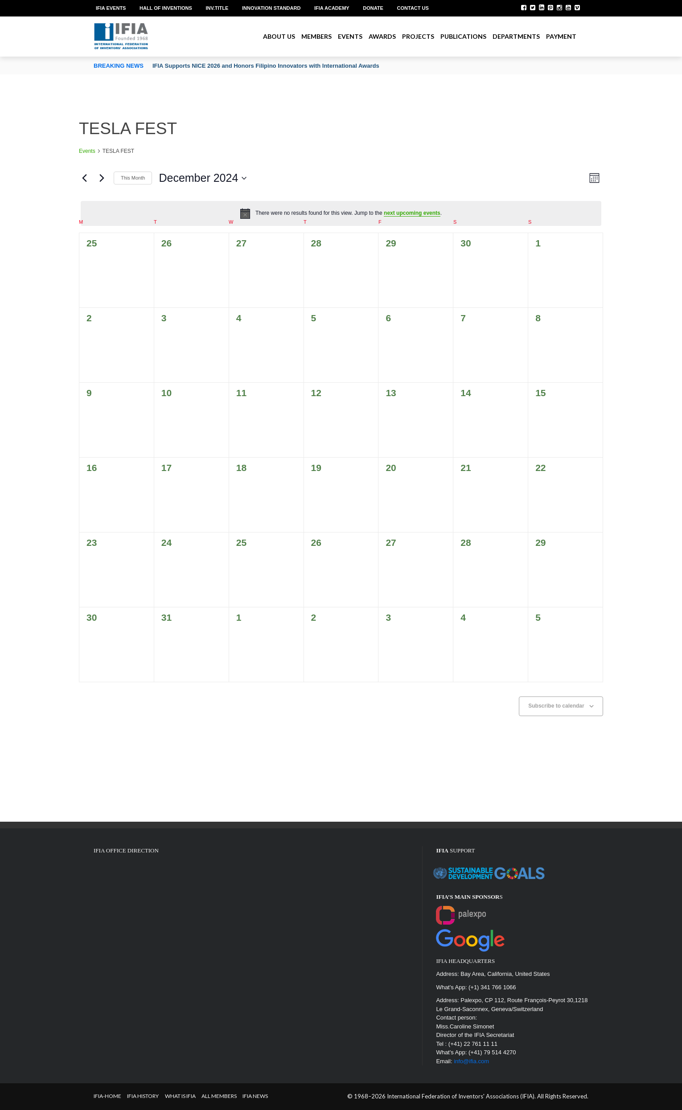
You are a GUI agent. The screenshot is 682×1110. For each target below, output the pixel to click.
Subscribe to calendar (556, 706)
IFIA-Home (107, 1096)
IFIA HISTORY (143, 1096)
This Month (133, 177)
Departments (516, 36)
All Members (219, 1096)
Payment (561, 36)
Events (350, 36)
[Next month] (101, 178)
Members (316, 36)
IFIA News (255, 1096)
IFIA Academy (331, 8)
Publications (463, 36)
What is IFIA (180, 1096)
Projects (418, 36)
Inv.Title (216, 8)
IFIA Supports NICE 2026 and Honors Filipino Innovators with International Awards (265, 65)
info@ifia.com (471, 1061)
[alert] (341, 213)
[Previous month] (84, 178)
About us (279, 36)
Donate (373, 8)
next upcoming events (412, 213)
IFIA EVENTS (111, 8)
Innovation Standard (271, 8)
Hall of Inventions (166, 8)
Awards (382, 36)
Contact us (413, 8)
